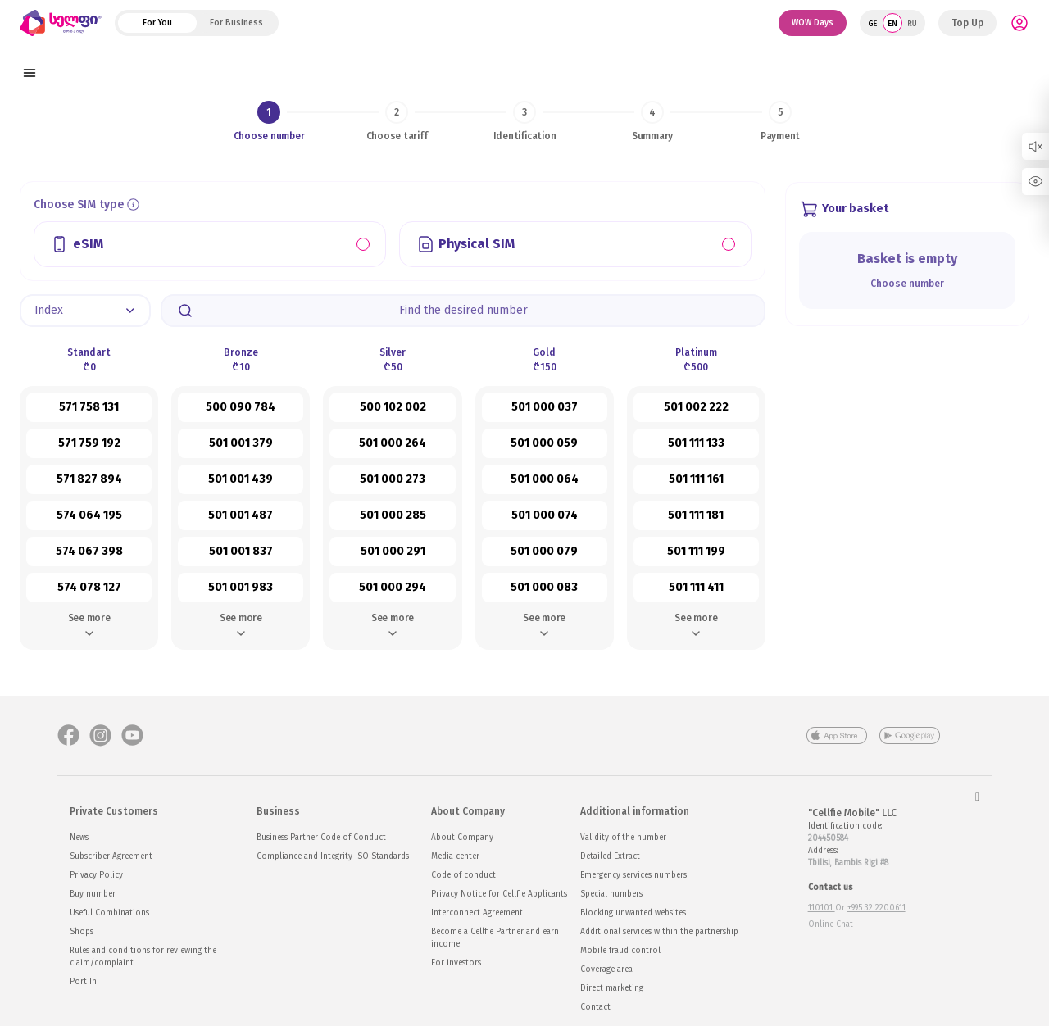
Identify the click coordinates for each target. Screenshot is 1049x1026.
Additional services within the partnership (659, 932)
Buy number (93, 894)
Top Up (967, 23)
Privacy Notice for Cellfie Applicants (499, 894)
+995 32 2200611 (876, 908)
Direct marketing (611, 988)
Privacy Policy (96, 875)
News (79, 837)
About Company (462, 837)
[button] (85, 310)
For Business (236, 23)
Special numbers (611, 894)
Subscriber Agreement (111, 856)
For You (157, 23)
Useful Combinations (109, 913)
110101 (821, 908)
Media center (455, 856)
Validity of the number (623, 837)
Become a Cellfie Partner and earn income (495, 938)
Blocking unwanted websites (633, 913)
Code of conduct (463, 875)
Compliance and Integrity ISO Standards (333, 856)
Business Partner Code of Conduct (321, 837)
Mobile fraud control (620, 951)
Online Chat (830, 924)
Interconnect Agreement (477, 913)
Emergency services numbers (633, 875)
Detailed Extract (610, 856)
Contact (595, 1007)
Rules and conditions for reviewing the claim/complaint (143, 957)
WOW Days (812, 23)
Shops (81, 932)
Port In (83, 982)
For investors (456, 963)
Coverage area (606, 969)
